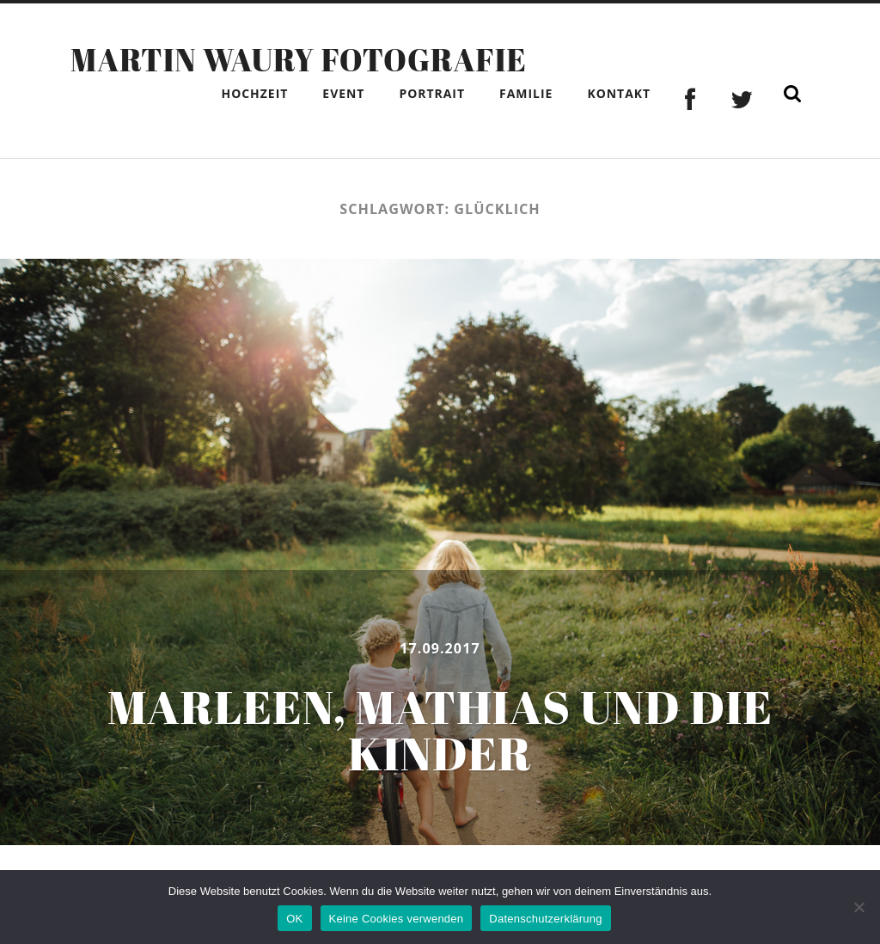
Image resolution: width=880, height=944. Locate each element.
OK (294, 918)
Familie (526, 93)
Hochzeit (254, 93)
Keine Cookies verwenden (396, 918)
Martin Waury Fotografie (298, 59)
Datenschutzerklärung (545, 918)
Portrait (432, 93)
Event (343, 93)
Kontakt (619, 93)
